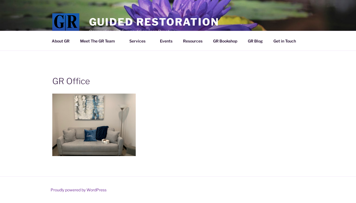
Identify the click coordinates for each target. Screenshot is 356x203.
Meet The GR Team (100, 41)
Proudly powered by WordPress (79, 189)
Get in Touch (284, 41)
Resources (192, 41)
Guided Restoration (154, 22)
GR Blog (255, 41)
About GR (61, 41)
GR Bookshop (225, 41)
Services (140, 41)
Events (166, 41)
